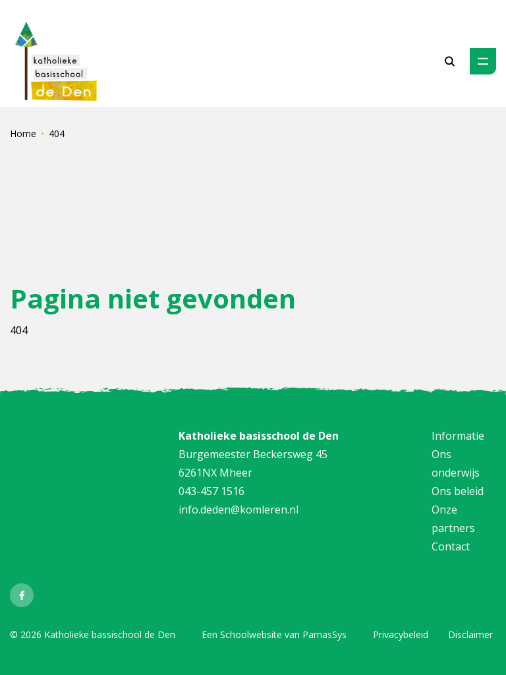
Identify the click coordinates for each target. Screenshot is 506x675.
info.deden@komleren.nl (238, 509)
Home (23, 133)
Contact (451, 546)
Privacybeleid (400, 634)
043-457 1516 (211, 491)
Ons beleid (458, 491)
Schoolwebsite (251, 634)
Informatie (458, 435)
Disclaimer (470, 634)
